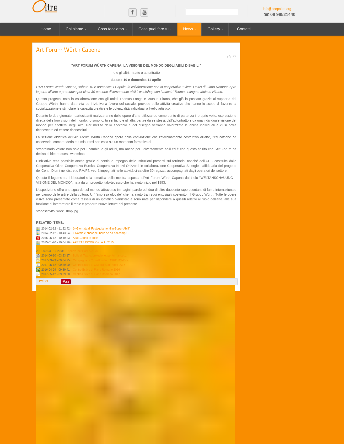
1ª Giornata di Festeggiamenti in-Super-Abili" (101, 228)
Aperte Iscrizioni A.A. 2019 (84, 251)
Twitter (43, 281)
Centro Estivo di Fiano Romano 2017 (96, 274)
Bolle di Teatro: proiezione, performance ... (100, 255)
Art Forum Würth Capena (68, 49)
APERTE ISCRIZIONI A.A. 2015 (93, 242)
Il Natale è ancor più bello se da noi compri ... (101, 233)
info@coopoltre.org (277, 9)
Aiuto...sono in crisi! (85, 238)
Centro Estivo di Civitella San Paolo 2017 (99, 265)
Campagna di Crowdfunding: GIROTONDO (100, 260)
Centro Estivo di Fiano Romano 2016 (96, 269)
